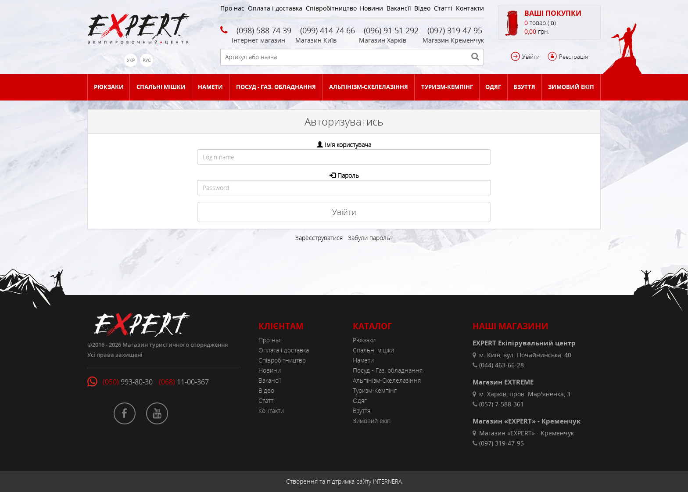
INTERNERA (387, 481)
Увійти (531, 57)
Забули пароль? (370, 237)
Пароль (348, 175)
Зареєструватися (319, 237)
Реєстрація (573, 57)
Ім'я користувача (348, 144)
